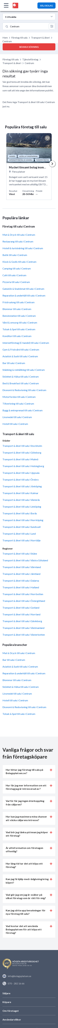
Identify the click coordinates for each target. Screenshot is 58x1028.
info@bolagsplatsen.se (16, 976)
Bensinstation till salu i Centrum (19, 315)
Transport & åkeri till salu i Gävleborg (22, 621)
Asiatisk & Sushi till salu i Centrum (20, 356)
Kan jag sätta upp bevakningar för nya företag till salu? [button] (25, 912)
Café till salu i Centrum (14, 275)
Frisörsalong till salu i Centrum (18, 302)
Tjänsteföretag (30, 59)
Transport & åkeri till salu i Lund (19, 533)
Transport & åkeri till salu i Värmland (21, 567)
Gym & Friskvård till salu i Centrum (20, 349)
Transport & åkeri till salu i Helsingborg (23, 466)
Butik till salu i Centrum (14, 255)
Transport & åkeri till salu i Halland (20, 587)
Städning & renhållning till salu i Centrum (23, 369)
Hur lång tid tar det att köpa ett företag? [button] (24, 865)
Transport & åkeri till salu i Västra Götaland (25, 560)
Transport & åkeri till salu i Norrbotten (22, 594)
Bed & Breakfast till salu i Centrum (20, 383)
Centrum (29, 63)
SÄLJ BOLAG (46, 5)
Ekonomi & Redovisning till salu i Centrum (24, 390)
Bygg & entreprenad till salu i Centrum (22, 410)
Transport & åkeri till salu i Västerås (21, 499)
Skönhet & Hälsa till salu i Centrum (20, 376)
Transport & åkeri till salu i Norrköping (22, 520)
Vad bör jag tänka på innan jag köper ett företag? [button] (27, 834)
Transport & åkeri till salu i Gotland (20, 607)
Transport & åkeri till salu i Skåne (19, 553)
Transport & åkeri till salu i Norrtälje (21, 540)
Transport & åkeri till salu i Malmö (20, 459)
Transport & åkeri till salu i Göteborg (21, 452)
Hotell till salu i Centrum (15, 423)
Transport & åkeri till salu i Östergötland (23, 601)
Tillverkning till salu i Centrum (18, 403)
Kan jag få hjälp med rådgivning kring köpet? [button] (27, 881)
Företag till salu (19, 37)
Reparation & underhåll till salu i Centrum (23, 295)
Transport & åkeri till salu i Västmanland (23, 628)
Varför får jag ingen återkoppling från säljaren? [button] (25, 803)
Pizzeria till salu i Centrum (16, 282)
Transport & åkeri (40, 37)
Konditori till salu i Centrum (16, 336)
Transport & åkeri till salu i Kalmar (20, 493)
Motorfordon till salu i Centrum (19, 396)
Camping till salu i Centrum (16, 268)
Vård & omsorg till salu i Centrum (19, 322)
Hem (5, 37)
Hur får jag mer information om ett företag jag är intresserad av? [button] (26, 787)
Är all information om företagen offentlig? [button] (24, 849)
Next (52, 164)
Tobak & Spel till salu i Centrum (18, 329)
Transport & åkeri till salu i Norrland (21, 614)
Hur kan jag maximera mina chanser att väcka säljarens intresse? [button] (26, 818)
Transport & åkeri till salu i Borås (19, 513)
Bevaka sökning (29, 47)
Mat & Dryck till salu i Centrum (18, 234)
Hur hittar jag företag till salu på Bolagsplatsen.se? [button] (24, 771)
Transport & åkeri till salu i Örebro (20, 479)
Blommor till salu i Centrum (16, 309)
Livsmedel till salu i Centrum (17, 417)
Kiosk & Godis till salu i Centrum (19, 261)
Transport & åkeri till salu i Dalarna (20, 580)
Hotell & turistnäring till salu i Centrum (22, 248)
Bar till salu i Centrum (13, 363)
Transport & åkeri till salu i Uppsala (20, 472)
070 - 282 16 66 (13, 983)
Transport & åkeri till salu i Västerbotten (23, 634)
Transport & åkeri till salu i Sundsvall (21, 526)
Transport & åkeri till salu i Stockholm (22, 445)
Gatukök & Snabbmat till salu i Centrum (23, 288)
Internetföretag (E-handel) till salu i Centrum (25, 342)
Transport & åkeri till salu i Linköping (21, 506)
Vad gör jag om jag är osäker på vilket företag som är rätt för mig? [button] (26, 896)
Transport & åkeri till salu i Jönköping (22, 486)
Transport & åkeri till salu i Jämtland (21, 573)
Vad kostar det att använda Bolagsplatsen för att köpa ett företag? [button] (24, 929)
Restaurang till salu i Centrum (17, 241)
